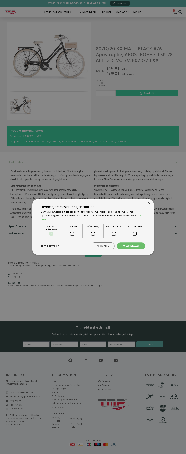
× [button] (149, 203)
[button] (50, 245)
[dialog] (93, 227)
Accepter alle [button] (131, 245)
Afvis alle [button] (103, 245)
